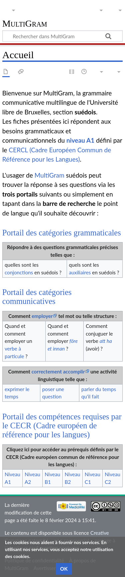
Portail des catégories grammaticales (61, 232)
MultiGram (24, 24)
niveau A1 (80, 140)
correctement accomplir (58, 371)
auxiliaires (80, 272)
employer (42, 316)
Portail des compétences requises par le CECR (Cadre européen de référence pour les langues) (62, 425)
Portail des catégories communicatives (37, 297)
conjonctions (19, 272)
